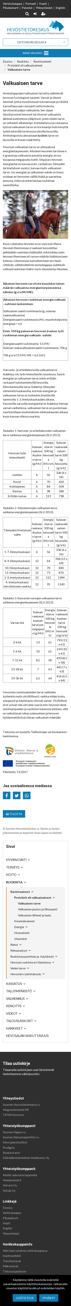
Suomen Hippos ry (14, 1132)
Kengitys (13, 1006)
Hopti (43, 3)
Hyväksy (48, 1298)
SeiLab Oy (9, 1190)
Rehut (14, 944)
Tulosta (14, 814)
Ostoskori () (31, 42)
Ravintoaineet (20, 891)
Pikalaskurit (11, 7)
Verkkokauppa (12, 3)
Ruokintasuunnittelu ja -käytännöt (32, 956)
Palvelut (27, 7)
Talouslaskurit (19, 1021)
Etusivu (7, 1207)
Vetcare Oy (10, 1185)
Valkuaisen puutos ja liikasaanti (37, 909)
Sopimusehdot (12, 1255)
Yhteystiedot (44, 7)
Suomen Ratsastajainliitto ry (21, 1137)
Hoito (11, 875)
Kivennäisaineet (24, 921)
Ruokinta (14, 882)
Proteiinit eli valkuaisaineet (32, 897)
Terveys (12, 867)
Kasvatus (14, 984)
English (60, 7)
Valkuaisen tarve (29, 903)
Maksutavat (10, 1266)
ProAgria (9, 1147)
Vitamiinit (20, 939)
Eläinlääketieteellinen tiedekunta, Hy (26, 1157)
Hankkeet (14, 1028)
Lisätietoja (25, 1298)
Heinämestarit (12, 1180)
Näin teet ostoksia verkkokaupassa (25, 1250)
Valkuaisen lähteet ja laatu (34, 915)
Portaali (30, 3)
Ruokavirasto (11, 1152)
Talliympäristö (19, 991)
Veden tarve (18, 968)
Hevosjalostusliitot (15, 1142)
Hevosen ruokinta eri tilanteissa (30, 962)
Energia (19, 927)
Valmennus (15, 999)
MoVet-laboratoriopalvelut (20, 1175)
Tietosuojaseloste (14, 1271)
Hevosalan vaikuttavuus (27, 1036)
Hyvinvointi (16, 860)
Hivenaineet (22, 932)
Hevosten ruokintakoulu (25, 974)
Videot (12, 1013)
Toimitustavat (12, 1261)
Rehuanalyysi (18, 950)
